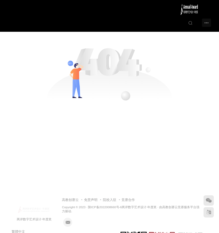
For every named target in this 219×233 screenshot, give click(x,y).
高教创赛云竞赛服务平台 (179, 207)
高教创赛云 (70, 200)
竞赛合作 (128, 200)
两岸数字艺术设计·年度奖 (139, 207)
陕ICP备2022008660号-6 (105, 207)
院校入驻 (109, 200)
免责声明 (91, 200)
